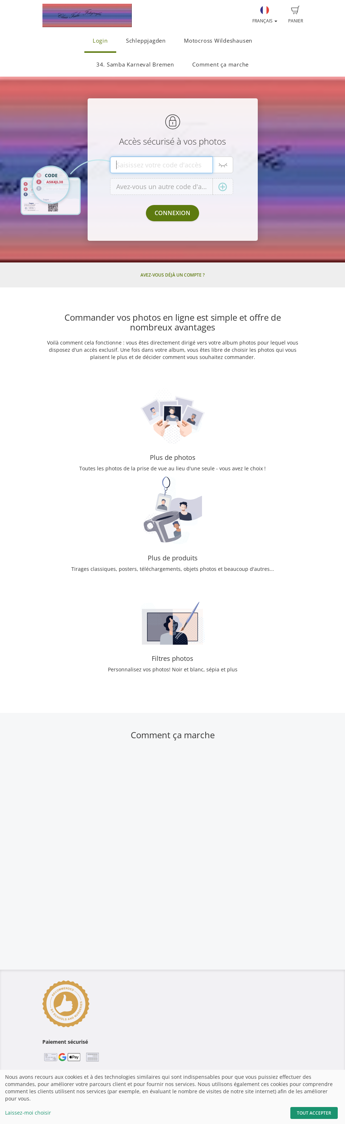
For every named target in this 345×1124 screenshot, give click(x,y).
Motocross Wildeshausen (218, 40)
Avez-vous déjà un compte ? (172, 275)
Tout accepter (314, 1113)
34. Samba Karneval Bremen (135, 64)
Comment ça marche (220, 64)
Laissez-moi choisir (28, 1112)
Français (264, 15)
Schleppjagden (146, 40)
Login (100, 40)
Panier (295, 15)
